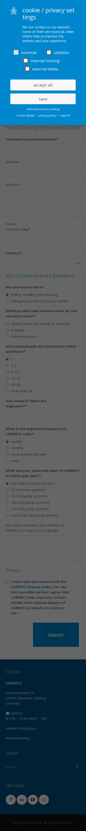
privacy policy (48, 115)
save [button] (43, 99)
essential (25, 52)
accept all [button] (43, 85)
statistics (58, 52)
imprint (65, 115)
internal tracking (41, 60)
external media (41, 69)
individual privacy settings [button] (43, 109)
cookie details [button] (26, 115)
